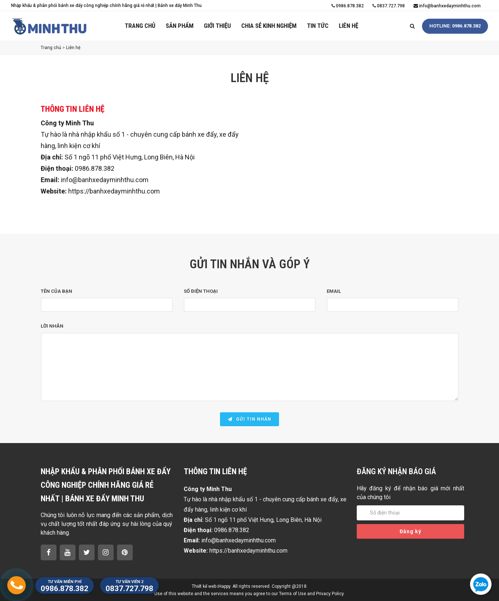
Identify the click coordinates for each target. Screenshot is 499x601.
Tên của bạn (56, 291)
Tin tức (318, 25)
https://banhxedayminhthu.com (114, 191)
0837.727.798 (389, 5)
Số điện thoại (201, 291)
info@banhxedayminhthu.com (447, 5)
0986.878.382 (347, 5)
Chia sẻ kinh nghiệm (269, 25)
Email (334, 291)
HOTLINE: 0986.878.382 (455, 26)
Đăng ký (410, 531)
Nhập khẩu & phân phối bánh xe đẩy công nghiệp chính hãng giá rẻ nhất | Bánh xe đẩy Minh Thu (106, 5)
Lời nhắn (52, 326)
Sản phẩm (180, 25)
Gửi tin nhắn (249, 419)
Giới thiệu (217, 25)
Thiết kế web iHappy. (211, 586)
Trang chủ (140, 25)
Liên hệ (348, 25)
